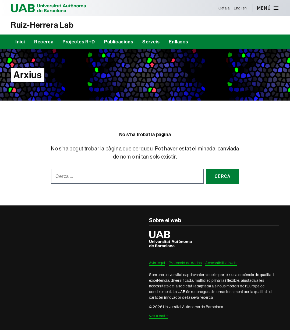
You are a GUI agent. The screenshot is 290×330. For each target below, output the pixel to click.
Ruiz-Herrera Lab (42, 25)
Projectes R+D (78, 42)
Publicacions (118, 42)
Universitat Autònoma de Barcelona (48, 8)
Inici (20, 42)
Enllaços (178, 42)
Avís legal (157, 262)
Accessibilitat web (221, 262)
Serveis (151, 42)
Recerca (43, 42)
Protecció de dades (185, 262)
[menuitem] (224, 8)
